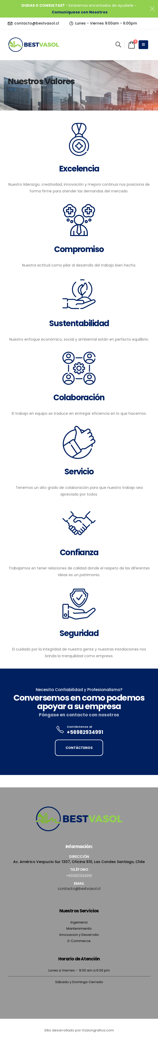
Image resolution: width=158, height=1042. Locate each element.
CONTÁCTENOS (79, 748)
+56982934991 (79, 875)
